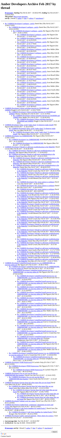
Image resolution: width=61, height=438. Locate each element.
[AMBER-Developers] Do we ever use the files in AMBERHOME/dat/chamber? (21, 374)
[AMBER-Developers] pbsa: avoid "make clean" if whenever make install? (29, 125)
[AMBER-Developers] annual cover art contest (20, 401)
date (25, 18)
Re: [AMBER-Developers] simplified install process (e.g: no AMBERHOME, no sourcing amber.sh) (33, 271)
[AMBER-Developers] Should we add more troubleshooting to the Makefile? (30, 147)
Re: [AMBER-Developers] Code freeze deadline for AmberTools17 (31, 412)
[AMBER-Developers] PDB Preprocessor (18, 362)
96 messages (9, 13)
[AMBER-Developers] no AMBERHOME (19, 136)
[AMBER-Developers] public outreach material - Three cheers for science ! (29, 416)
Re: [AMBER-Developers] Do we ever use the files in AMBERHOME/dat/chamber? (26, 378)
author (19, 18)
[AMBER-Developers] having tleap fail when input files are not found (28, 382)
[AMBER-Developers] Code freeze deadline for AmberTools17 (25, 408)
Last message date (11, 421)
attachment (39, 18)
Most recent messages (20, 16)
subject (31, 18)
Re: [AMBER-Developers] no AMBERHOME (24, 139)
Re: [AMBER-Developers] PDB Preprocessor (24, 366)
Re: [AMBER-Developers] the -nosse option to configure (35, 182)
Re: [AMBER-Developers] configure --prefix (19, 23)
